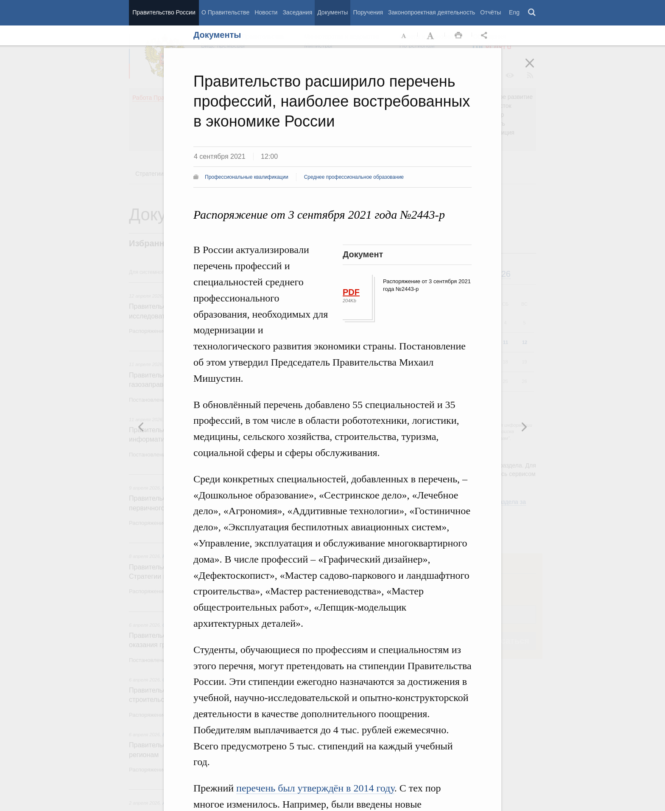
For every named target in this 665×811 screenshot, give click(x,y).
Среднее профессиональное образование (354, 177)
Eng (514, 12)
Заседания (297, 12)
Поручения (368, 12)
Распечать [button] (458, 35)
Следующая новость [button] (141, 426)
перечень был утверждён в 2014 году (315, 788)
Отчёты (490, 12)
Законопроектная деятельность (431, 12)
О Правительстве (225, 12)
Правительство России (163, 12)
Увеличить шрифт (431, 35)
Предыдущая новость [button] (523, 426)
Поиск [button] (532, 12)
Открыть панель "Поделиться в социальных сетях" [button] (485, 35)
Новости (265, 12)
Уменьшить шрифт (404, 35)
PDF (351, 292)
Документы (332, 12)
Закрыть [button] (535, 69)
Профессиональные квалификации (246, 177)
